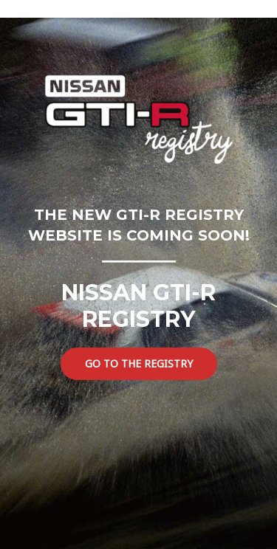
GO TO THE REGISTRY (139, 363)
